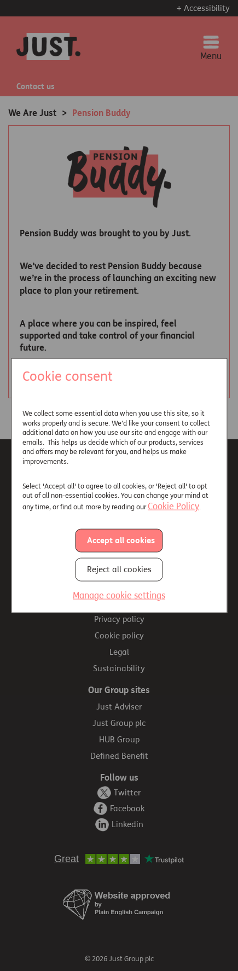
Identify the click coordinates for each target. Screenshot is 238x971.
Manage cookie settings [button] (119, 595)
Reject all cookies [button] (119, 569)
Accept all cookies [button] (121, 540)
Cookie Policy (173, 506)
